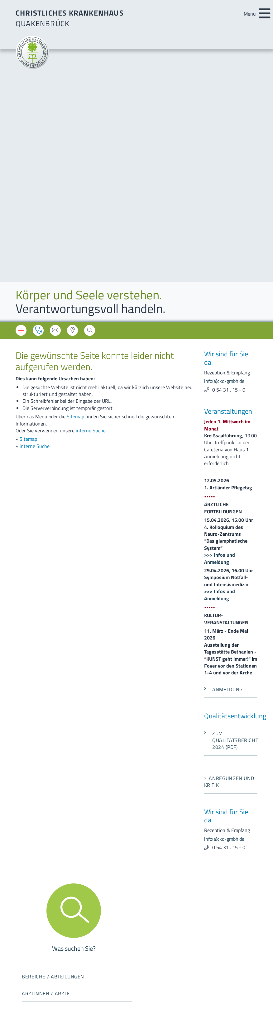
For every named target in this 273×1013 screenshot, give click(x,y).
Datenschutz (29, 926)
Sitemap (75, 144)
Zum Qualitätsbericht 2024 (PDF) (231, 467)
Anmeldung (223, 417)
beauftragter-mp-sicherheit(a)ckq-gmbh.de (196, 876)
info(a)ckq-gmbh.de (224, 108)
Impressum (27, 917)
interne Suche (91, 158)
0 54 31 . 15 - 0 (228, 117)
